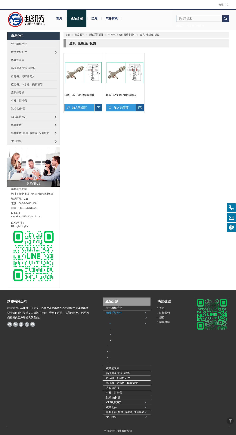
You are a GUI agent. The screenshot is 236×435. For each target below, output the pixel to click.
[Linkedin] (21, 324)
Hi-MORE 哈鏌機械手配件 (110, 323)
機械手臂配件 (114, 312)
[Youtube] (32, 324)
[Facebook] (9, 324)
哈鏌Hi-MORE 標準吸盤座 (79, 95)
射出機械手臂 (114, 308)
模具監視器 (112, 368)
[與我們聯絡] (33, 167)
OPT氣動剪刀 (114, 402)
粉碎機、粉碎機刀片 (118, 378)
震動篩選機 (112, 387)
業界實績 (112, 18)
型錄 (95, 18)
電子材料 (111, 417)
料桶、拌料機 (114, 392)
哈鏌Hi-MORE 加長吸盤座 (121, 95)
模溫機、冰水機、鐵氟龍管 (122, 383)
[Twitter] (27, 324)
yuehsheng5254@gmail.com (26, 216)
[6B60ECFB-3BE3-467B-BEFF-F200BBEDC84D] (212, 314)
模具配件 (111, 407)
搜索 (225, 18)
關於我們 (164, 312)
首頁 (59, 18)
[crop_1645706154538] (26, 20)
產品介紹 (77, 18)
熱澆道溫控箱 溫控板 (118, 373)
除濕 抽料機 (113, 397)
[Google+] (15, 324)
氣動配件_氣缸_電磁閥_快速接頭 (125, 412)
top (230, 420)
